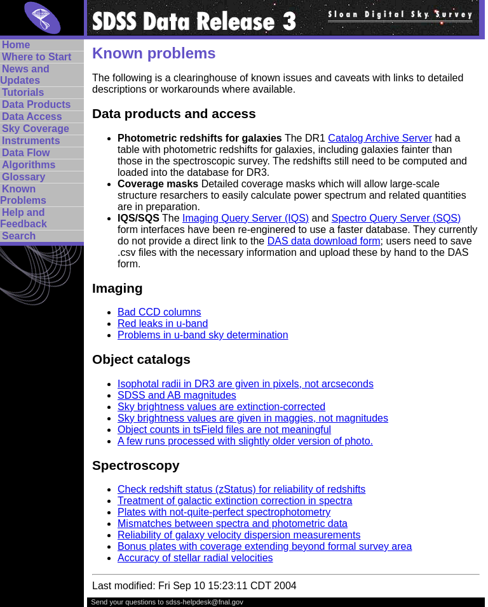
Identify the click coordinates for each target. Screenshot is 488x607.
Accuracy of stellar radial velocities (195, 557)
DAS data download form (324, 241)
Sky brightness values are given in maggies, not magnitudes (253, 418)
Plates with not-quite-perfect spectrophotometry (224, 512)
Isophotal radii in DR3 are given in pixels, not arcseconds (246, 383)
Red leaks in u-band (163, 323)
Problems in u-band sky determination (203, 335)
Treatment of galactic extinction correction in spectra (235, 500)
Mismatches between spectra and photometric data (233, 523)
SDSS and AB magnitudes (177, 395)
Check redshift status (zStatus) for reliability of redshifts (241, 489)
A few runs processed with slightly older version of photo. (245, 441)
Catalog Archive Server (380, 138)
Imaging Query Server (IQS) (245, 218)
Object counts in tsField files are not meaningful (224, 429)
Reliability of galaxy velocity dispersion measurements (239, 535)
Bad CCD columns (159, 312)
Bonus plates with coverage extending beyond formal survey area (265, 546)
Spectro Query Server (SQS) (396, 218)
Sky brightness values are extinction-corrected (221, 406)
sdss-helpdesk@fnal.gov (204, 602)
